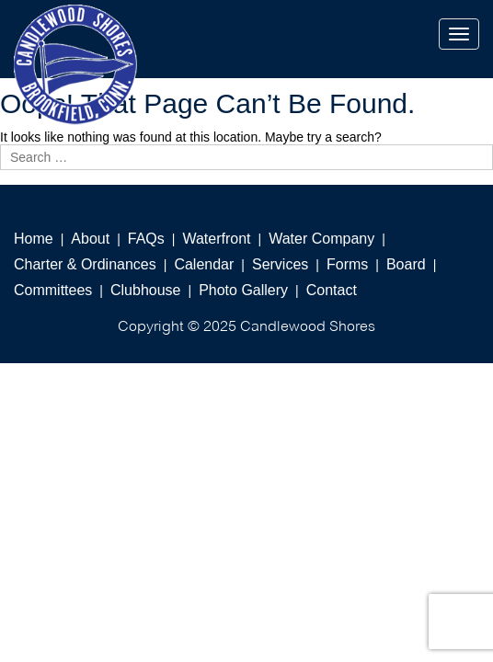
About (90, 238)
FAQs (146, 238)
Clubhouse (145, 290)
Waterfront (216, 238)
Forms (347, 264)
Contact (331, 290)
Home (33, 238)
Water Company (321, 238)
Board (406, 264)
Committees (53, 290)
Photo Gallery (243, 290)
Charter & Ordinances (85, 264)
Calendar (204, 264)
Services (280, 264)
